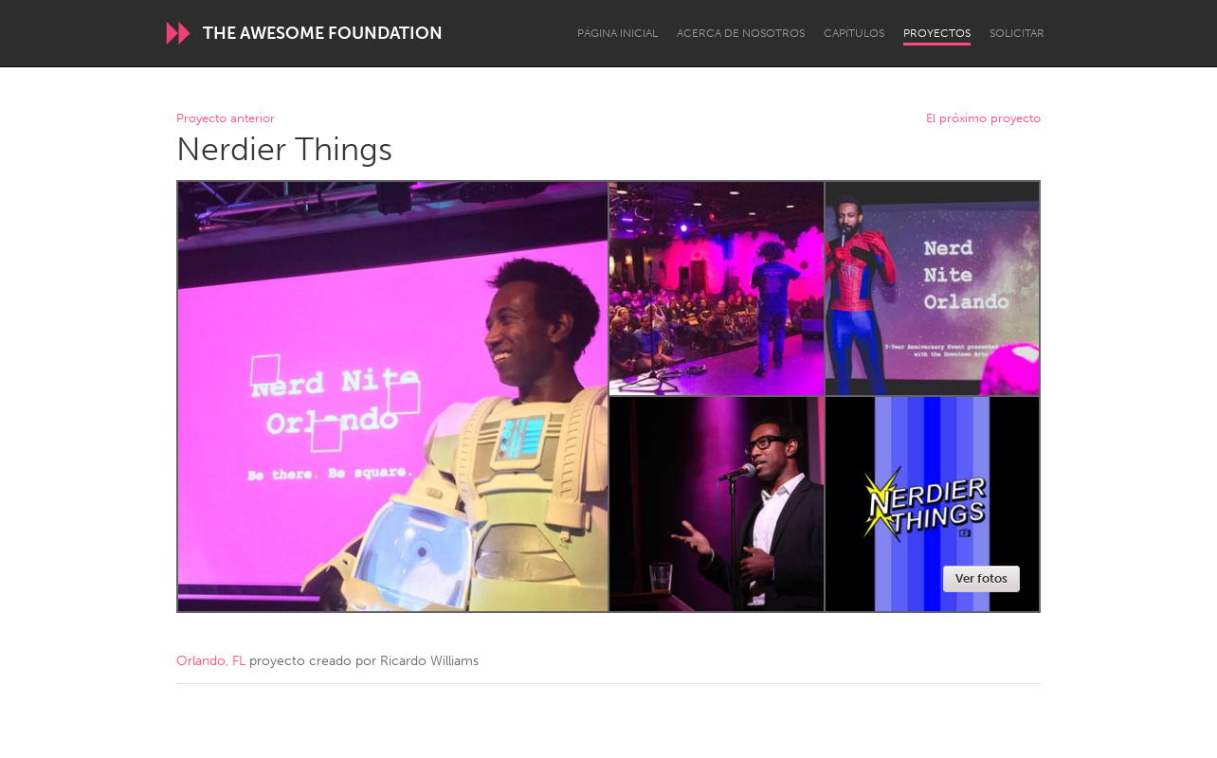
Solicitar (1017, 33)
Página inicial (617, 33)
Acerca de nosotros (741, 33)
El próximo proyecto (983, 119)
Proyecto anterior (225, 119)
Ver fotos (981, 578)
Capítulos (854, 33)
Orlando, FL (210, 661)
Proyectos (937, 33)
